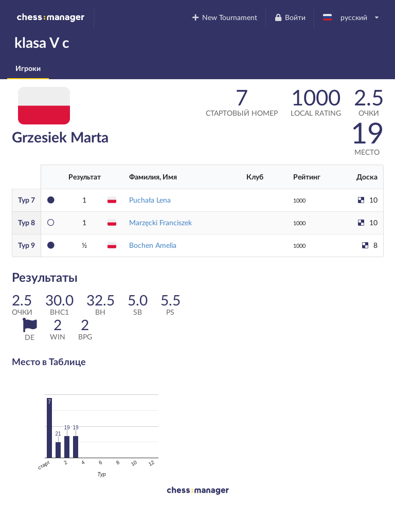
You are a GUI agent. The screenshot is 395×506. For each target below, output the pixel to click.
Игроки (28, 68)
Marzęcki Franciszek (160, 222)
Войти (290, 17)
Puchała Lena (150, 199)
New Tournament (224, 17)
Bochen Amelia (152, 245)
